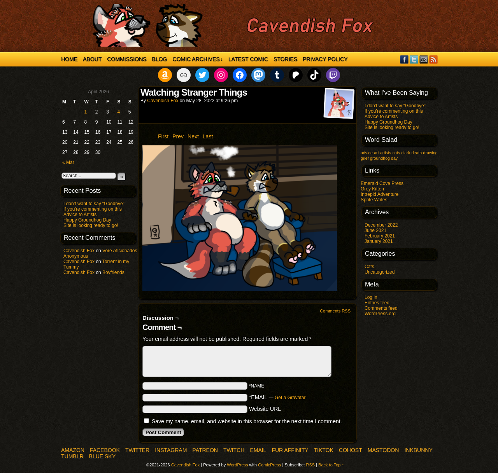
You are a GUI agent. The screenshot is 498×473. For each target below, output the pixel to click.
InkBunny (418, 450)
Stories (285, 59)
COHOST (350, 450)
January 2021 (379, 241)
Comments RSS (335, 311)
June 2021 (375, 230)
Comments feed (381, 308)
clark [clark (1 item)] (406, 152)
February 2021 (380, 236)
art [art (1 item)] (376, 152)
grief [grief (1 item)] (365, 158)
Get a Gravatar (290, 397)
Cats (369, 266)
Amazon (72, 450)
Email (424, 59)
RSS (433, 59)
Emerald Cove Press (382, 183)
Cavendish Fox (79, 250)
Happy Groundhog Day (87, 220)
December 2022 (381, 225)
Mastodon (383, 450)
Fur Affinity (290, 450)
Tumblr (72, 456)
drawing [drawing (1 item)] (430, 152)
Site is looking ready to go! (90, 225)
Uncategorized (380, 272)
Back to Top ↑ (331, 465)
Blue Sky (102, 456)
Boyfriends (113, 272)
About (92, 59)
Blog (159, 59)
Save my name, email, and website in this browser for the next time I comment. (247, 421)
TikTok (323, 450)
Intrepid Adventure (379, 194)
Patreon (205, 450)
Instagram (171, 450)
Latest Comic (248, 59)
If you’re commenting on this (92, 209)
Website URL (265, 409)
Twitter (414, 59)
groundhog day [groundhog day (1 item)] (384, 158)
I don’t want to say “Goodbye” (93, 203)
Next (193, 136)
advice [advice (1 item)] (367, 152)
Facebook (404, 59)
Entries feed (377, 302)
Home (69, 59)
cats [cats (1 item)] (396, 152)
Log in (371, 297)
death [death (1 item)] (416, 152)
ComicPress (269, 465)
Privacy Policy (325, 59)
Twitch (233, 450)
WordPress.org (380, 313)
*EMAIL (277, 397)
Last (208, 136)
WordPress (237, 465)
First (163, 136)
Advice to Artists (79, 214)
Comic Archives (197, 59)
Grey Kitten (372, 189)
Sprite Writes (374, 199)
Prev (178, 136)
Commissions (126, 59)
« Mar (68, 162)
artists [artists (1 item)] (385, 152)
